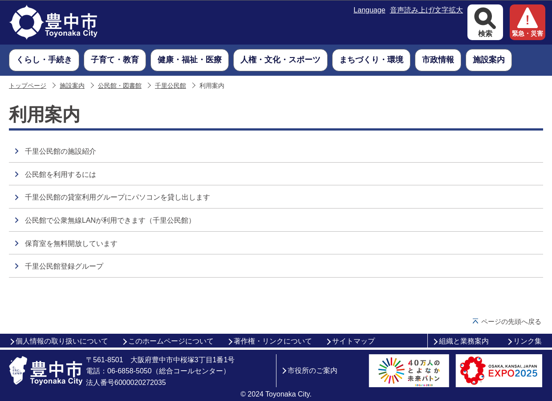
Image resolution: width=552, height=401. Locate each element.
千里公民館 (170, 85)
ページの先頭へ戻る (511, 321)
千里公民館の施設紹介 (60, 151)
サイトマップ (353, 341)
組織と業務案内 (464, 341)
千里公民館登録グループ (64, 266)
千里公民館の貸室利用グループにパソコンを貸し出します (117, 197)
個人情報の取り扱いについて (62, 341)
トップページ (27, 85)
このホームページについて (171, 341)
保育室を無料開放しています (71, 243)
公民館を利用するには (60, 174)
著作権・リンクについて (273, 341)
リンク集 (527, 341)
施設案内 (72, 85)
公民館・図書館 (120, 85)
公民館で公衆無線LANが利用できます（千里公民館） (110, 220)
